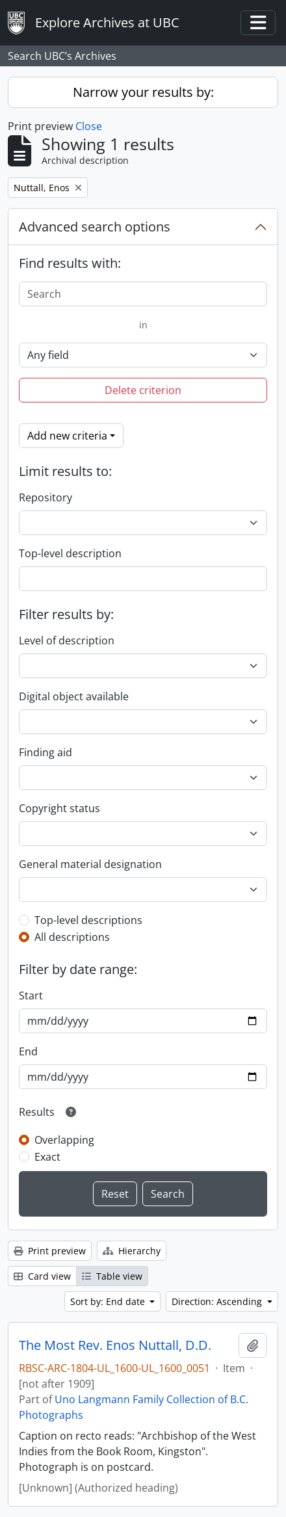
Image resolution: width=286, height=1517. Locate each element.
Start (31, 995)
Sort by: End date (109, 1301)
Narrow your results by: (143, 92)
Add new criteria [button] (67, 436)
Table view (112, 1276)
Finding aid (45, 752)
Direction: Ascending (218, 1301)
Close (88, 126)
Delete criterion (143, 390)
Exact (47, 1157)
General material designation (90, 864)
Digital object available (74, 696)
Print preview (50, 1251)
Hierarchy (132, 1251)
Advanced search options (94, 226)
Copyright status (59, 808)
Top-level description (70, 553)
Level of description (66, 640)
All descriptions (72, 937)
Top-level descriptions (88, 920)
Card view (42, 1276)
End (28, 1051)
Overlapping (64, 1140)
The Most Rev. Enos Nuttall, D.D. (115, 1345)
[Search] (143, 294)
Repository (45, 497)
